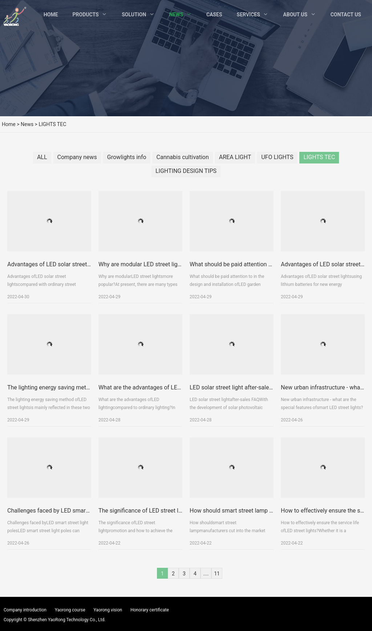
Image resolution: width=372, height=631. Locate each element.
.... (206, 574)
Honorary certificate (149, 609)
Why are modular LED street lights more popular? (161, 264)
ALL (42, 157)
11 (217, 574)
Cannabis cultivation (183, 157)
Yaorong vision (108, 609)
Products (86, 14)
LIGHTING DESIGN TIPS (186, 170)
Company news (77, 157)
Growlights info (126, 157)
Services (248, 14)
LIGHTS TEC (319, 157)
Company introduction (25, 609)
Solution (134, 14)
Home (51, 14)
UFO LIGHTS (277, 157)
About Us (295, 14)
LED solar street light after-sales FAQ (237, 387)
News (176, 14)
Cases (214, 14)
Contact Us (346, 14)
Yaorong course (70, 609)
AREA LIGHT (235, 157)
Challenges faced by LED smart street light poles (69, 510)
